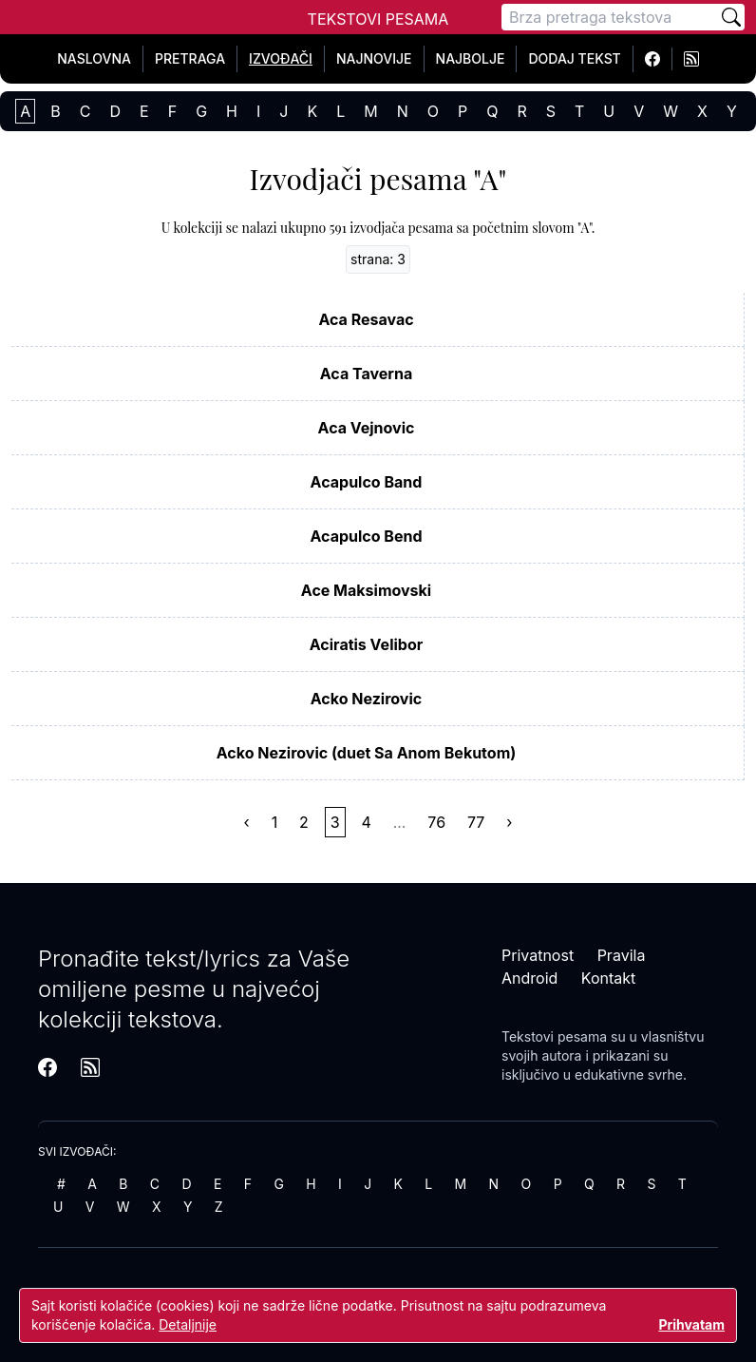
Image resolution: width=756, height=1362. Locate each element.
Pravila (621, 955)
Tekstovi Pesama (378, 19)
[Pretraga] (609, 17)
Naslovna (94, 58)
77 (475, 822)
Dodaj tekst (574, 58)
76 (436, 822)
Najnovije (374, 58)
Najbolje (470, 58)
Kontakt (608, 978)
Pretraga (190, 58)
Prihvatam (691, 1324)
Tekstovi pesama (554, 1036)
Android (529, 978)
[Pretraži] (731, 17)
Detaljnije (188, 1324)
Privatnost (537, 955)
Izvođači (280, 58)
